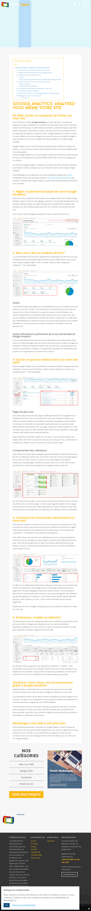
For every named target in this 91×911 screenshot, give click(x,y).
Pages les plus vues (25, 84)
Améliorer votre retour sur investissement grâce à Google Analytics (38, 93)
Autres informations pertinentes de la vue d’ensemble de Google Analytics (40, 79)
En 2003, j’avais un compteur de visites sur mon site (34, 70)
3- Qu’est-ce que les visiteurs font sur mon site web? (34, 82)
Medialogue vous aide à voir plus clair (29, 96)
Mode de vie (26, 783)
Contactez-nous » (69, 874)
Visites (21, 77)
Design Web (26, 770)
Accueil (33, 841)
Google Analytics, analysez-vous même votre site (32, 68)
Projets (33, 846)
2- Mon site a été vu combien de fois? (29, 75)
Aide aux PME (26, 764)
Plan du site (35, 858)
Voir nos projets (26, 794)
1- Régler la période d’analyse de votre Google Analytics (35, 72)
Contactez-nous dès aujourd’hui (59, 178)
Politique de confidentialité (24, 905)
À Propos (34, 844)
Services (34, 849)
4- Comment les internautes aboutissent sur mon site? (35, 88)
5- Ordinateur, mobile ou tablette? (28, 91)
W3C (70, 175)
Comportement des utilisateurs (28, 86)
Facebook (26, 777)
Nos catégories (25, 98)
